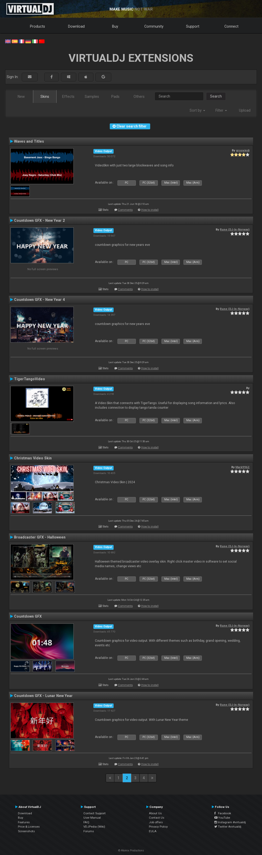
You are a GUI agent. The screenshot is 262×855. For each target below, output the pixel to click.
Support (192, 26)
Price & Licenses (29, 826)
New (21, 96)
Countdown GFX (28, 616)
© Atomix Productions (131, 850)
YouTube (222, 817)
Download (76, 26)
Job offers (156, 822)
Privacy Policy (158, 826)
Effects (68, 96)
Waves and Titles (29, 141)
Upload (244, 110)
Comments (125, 210)
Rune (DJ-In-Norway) (234, 229)
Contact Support (94, 813)
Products (37, 26)
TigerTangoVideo (29, 379)
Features (24, 822)
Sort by (197, 110)
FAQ (86, 822)
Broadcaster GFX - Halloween (40, 537)
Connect (231, 26)
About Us (155, 813)
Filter (221, 110)
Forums (88, 831)
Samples (92, 96)
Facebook (222, 813)
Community (153, 26)
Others (139, 96)
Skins (44, 96)
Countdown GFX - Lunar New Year (43, 696)
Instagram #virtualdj (230, 822)
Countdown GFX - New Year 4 (39, 300)
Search (216, 96)
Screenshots (26, 831)
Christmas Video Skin (33, 458)
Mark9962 (242, 467)
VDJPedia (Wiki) (94, 826)
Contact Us (156, 817)
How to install (150, 210)
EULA (153, 831)
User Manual (92, 817)
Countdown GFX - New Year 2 (39, 220)
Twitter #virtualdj (227, 826)
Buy (115, 26)
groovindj (242, 150)
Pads (115, 96)
